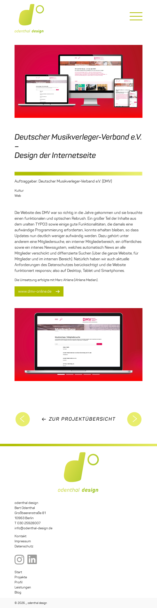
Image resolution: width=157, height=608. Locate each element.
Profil (19, 582)
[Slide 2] (78, 374)
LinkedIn (32, 560)
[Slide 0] (61, 374)
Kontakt (20, 536)
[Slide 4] (96, 374)
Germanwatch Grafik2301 (23, 419)
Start (18, 572)
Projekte (21, 577)
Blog (18, 592)
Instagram (19, 560)
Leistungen (23, 587)
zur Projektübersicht (82, 419)
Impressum (23, 541)
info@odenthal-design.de (33, 528)
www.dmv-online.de (34, 291)
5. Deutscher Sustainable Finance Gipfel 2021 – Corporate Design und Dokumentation (134, 419)
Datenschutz (24, 546)
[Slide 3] (87, 374)
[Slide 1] (69, 374)
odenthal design (29, 18)
